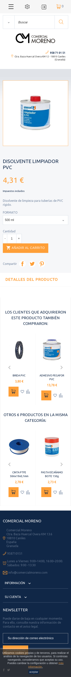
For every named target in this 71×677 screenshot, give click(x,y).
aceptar (33, 671)
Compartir (22, 264)
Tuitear (32, 264)
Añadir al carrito (25, 247)
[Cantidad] (11, 238)
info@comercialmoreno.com (28, 572)
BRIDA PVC (19, 375)
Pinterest (41, 264)
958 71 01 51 (57, 52)
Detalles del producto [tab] (31, 279)
